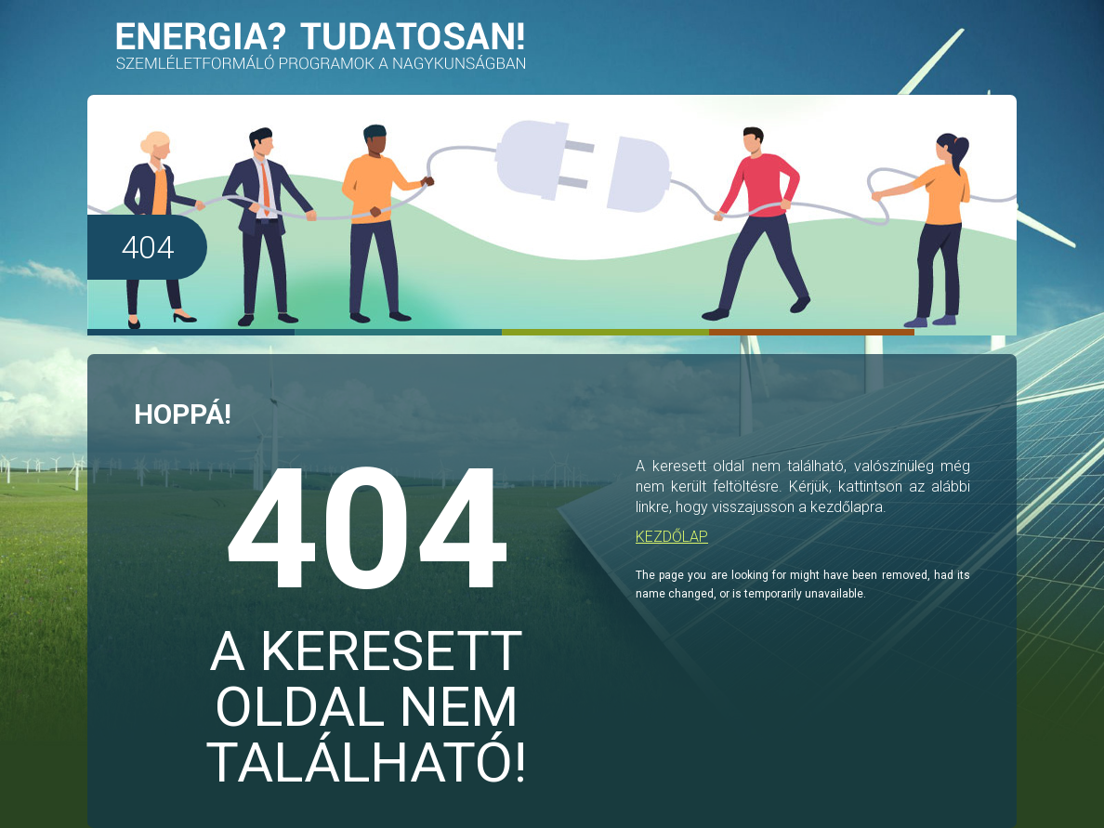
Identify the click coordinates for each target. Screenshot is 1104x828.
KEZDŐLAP (672, 536)
